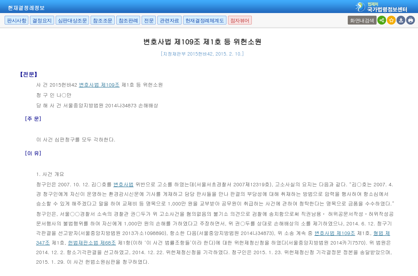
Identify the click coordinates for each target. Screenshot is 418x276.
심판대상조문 (72, 20)
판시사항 (16, 20)
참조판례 (128, 20)
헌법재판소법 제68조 (92, 242)
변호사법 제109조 (99, 84)
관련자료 (169, 20)
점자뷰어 (239, 20)
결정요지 (41, 20)
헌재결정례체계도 (204, 20)
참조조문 (102, 20)
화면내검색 (362, 20)
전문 (149, 20)
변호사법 (123, 184)
